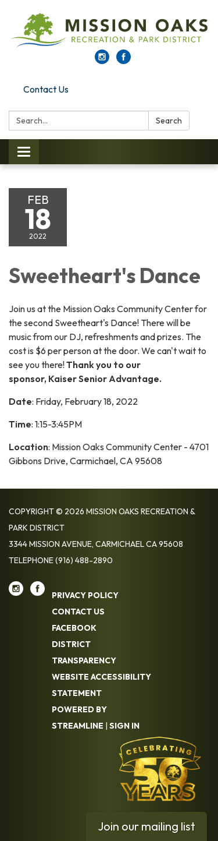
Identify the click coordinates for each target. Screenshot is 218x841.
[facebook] (123, 60)
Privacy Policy (85, 595)
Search (169, 120)
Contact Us (46, 89)
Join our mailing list (146, 826)
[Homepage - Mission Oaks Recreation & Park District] (109, 31)
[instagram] (102, 60)
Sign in (124, 725)
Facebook (74, 628)
